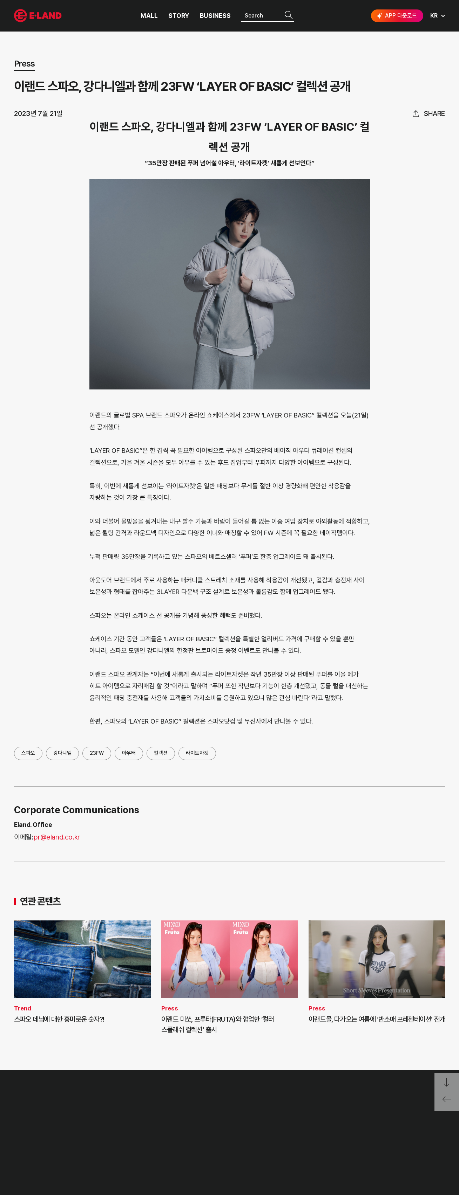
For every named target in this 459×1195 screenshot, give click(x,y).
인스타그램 (371, 1140)
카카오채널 (438, 1140)
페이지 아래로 (446, 1082)
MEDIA (79, 1153)
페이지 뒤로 (446, 1101)
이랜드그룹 (38, 16)
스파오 (28, 753)
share (434, 113)
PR (74, 1114)
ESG (76, 1140)
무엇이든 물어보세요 (128, 1140)
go (434, 1117)
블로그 (392, 1140)
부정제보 (116, 1127)
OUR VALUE (28, 1114)
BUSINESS (215, 16)
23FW (97, 753)
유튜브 (414, 1140)
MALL (149, 16)
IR (73, 1127)
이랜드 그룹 (38, 1096)
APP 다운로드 (396, 16)
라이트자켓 (197, 753)
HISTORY (25, 1127)
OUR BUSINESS (32, 1140)
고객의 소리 (119, 1114)
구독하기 (376, 1152)
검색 (288, 15)
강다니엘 (62, 753)
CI (16, 1166)
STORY (178, 16)
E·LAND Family (354, 1116)
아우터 (129, 753)
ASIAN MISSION (33, 1153)
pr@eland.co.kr (57, 837)
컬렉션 (161, 753)
